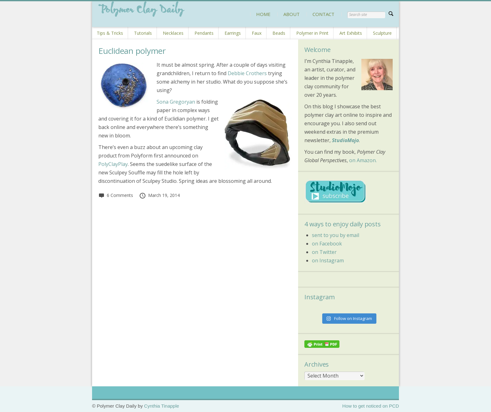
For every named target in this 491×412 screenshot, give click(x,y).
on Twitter (324, 252)
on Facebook (327, 243)
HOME (263, 14)
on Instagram (328, 260)
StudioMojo (345, 140)
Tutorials (143, 33)
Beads (278, 33)
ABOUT (291, 14)
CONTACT (323, 14)
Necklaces (173, 33)
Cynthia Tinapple (161, 406)
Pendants (204, 33)
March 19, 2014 (159, 195)
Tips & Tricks (110, 33)
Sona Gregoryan (176, 101)
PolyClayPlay (113, 164)
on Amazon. (363, 160)
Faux (256, 33)
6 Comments (115, 195)
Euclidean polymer (132, 50)
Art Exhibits (350, 33)
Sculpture (382, 33)
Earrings (233, 33)
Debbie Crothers (247, 73)
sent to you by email (335, 235)
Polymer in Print (312, 33)
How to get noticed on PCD (370, 406)
